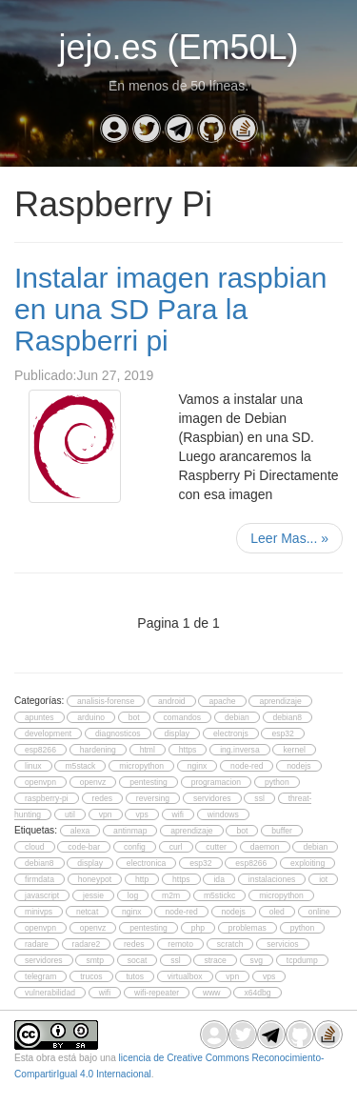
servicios (282, 944)
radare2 (86, 944)
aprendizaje (280, 701)
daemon (265, 847)
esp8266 (40, 749)
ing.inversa (239, 749)
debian (237, 717)
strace (215, 960)
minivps (38, 911)
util (70, 814)
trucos (91, 976)
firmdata (39, 879)
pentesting (148, 782)
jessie (93, 895)
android (172, 701)
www (212, 992)
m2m (171, 895)
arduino (91, 717)
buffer (281, 830)
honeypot (94, 879)
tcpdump (302, 960)
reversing (152, 798)
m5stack (80, 766)
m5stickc (219, 895)
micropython (141, 766)
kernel (294, 749)
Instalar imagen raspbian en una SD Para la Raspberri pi (170, 309)
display (176, 733)
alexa (80, 830)
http (142, 879)
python (277, 782)
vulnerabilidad (50, 992)
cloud (35, 847)
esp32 (282, 733)
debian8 (288, 717)
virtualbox (185, 976)
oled (277, 911)
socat (138, 960)
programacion (216, 782)
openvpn (40, 782)
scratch (230, 944)
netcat (87, 911)
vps (141, 814)
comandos (183, 717)
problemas (247, 928)
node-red (246, 766)
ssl (259, 798)
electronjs (230, 733)
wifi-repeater (156, 992)
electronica (146, 863)
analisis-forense (105, 701)
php (198, 928)
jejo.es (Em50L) (178, 47)
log (133, 895)
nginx (198, 766)
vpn (105, 814)
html (147, 749)
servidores (212, 798)
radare (37, 944)
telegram (40, 976)
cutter (216, 847)
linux (33, 766)
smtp (95, 960)
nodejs (298, 766)
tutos (135, 976)
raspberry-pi (47, 798)
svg (256, 960)
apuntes (39, 717)
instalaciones (272, 879)
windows (223, 814)
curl (176, 847)
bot (134, 717)
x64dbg (257, 992)
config (135, 847)
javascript (42, 895)
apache (221, 701)
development (48, 733)
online (319, 911)
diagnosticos (118, 733)
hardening (98, 749)
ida (218, 879)
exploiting (307, 863)
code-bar (84, 847)
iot (323, 879)
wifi (178, 814)
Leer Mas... (289, 538)
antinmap (130, 830)
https (188, 749)
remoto (180, 944)
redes (102, 798)
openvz (93, 782)
